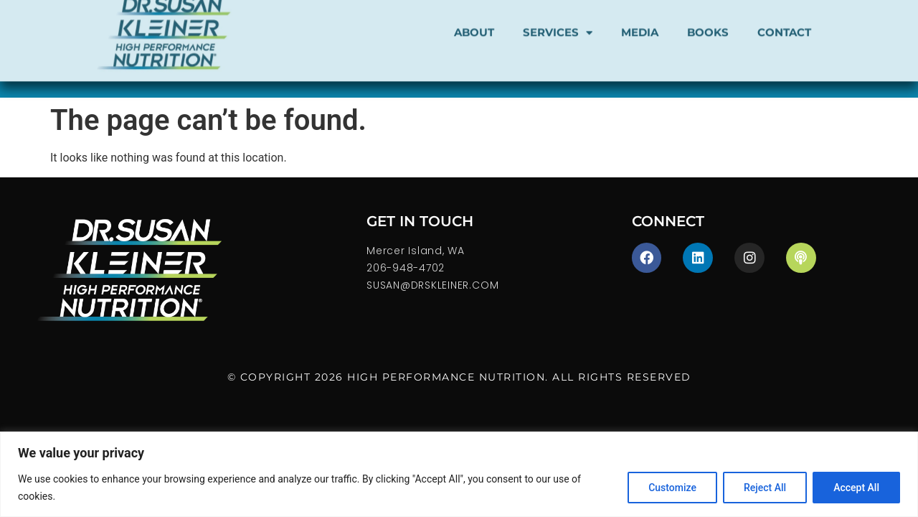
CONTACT (784, 22)
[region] (459, 474)
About (474, 22)
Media (639, 22)
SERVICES (557, 23)
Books (708, 22)
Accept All (856, 487)
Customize (672, 487)
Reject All (765, 487)
